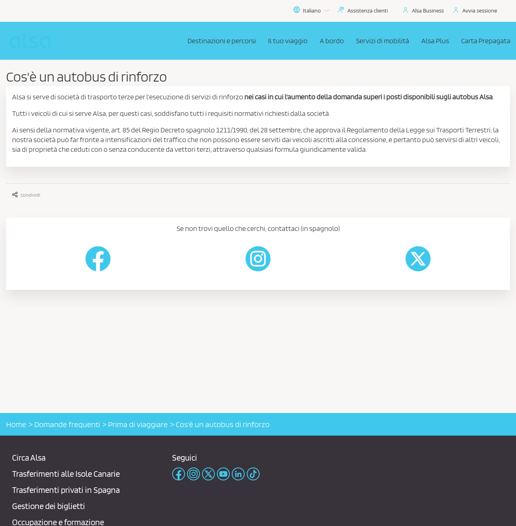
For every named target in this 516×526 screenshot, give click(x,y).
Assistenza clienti (367, 10)
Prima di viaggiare (138, 424)
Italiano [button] (311, 10)
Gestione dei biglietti (48, 506)
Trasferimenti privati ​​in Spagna (66, 490)
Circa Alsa (29, 458)
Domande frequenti (67, 424)
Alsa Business (428, 10)
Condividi (26, 195)
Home (16, 424)
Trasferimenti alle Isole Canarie (66, 474)
